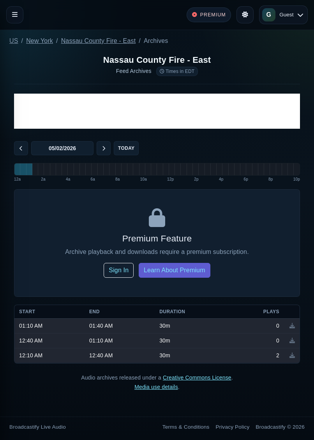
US (13, 40)
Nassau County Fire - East (98, 40)
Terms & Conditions (186, 427)
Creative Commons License (197, 377)
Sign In (119, 270)
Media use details (156, 387)
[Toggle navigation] (14, 14)
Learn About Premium (174, 270)
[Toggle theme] (245, 14)
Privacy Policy (233, 427)
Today (126, 148)
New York (39, 40)
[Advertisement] (157, 111)
